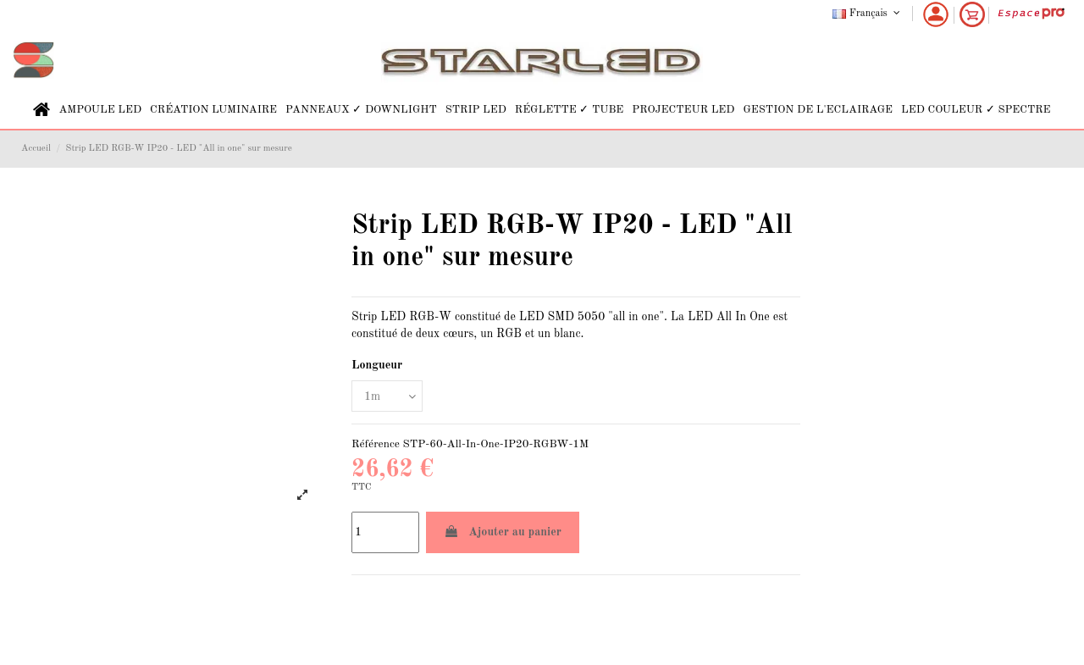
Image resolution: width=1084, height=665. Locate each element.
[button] (100, 110)
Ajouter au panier (502, 531)
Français (867, 13)
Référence (375, 444)
